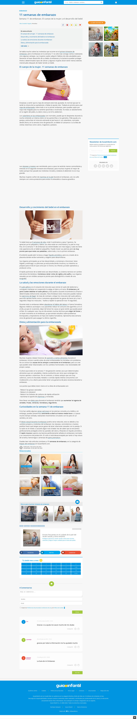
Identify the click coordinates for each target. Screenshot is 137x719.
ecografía (22, 278)
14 (36, 570)
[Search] (101, 2)
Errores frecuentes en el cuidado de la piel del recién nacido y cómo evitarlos (96, 36)
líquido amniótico (55, 255)
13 (26, 570)
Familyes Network (55, 707)
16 (56, 570)
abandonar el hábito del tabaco (55, 304)
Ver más (77, 672)
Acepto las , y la (42, 608)
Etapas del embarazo (27, 444)
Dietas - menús (67, 467)
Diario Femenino (82, 707)
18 (76, 570)
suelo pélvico (26, 287)
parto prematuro (54, 438)
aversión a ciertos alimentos (57, 358)
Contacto (81, 690)
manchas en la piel (46, 177)
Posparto (26, 526)
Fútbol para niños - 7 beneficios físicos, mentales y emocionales (111, 53)
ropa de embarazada (27, 107)
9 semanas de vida (39, 242)
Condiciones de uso (46, 608)
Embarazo (23, 11)
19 (26, 573)
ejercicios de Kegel (29, 296)
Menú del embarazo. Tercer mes (70, 492)
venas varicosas (43, 411)
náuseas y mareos (29, 166)
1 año (76, 567)
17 (66, 570)
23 (66, 573)
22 (56, 573)
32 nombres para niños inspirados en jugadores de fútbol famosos (95, 53)
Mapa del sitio (104, 690)
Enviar (77, 612)
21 (46, 573)
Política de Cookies (58, 608)
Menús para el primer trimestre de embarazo (35, 504)
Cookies (44, 690)
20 (36, 573)
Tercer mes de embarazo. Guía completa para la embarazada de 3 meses (29, 470)
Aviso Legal (71, 690)
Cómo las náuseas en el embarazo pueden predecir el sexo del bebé (29, 492)
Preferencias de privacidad (34, 608)
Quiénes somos (32, 690)
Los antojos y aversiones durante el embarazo (50, 470)
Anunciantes (92, 690)
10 (56, 567)
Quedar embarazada (26, 488)
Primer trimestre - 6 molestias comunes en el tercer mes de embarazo (50, 492)
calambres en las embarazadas (33, 116)
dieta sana (35, 400)
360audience (73, 711)
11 (66, 567)
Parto (21, 526)
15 (46, 570)
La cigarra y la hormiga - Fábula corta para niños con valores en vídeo (110, 36)
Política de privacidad (57, 690)
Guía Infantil (69, 707)
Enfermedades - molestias (49, 467)
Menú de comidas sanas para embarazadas (72, 470)
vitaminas (41, 397)
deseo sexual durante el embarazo (34, 422)
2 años (76, 573)
